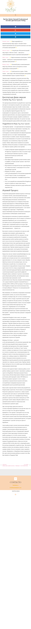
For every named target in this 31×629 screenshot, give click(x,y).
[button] (15, 15)
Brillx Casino (5, 57)
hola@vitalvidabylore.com (15, 487)
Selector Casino (5, 50)
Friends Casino (5, 41)
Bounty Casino (5, 64)
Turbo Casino (5, 71)
